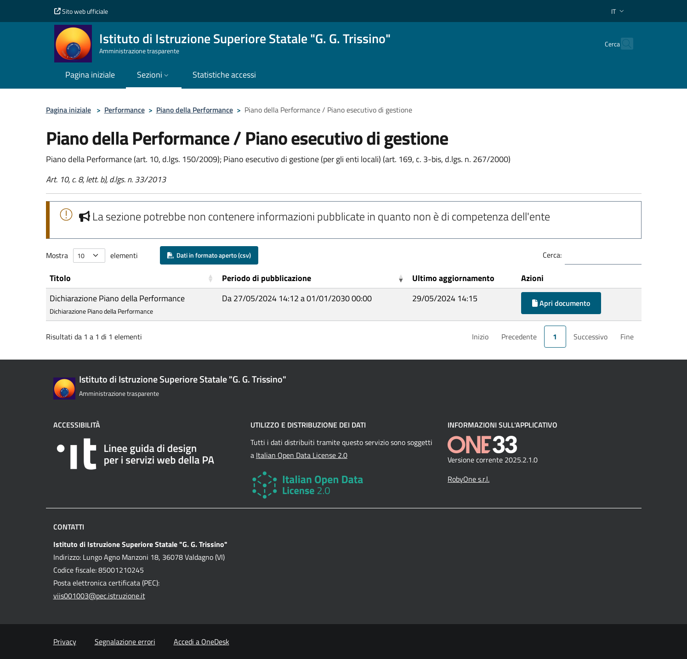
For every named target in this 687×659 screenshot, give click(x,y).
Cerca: (552, 254)
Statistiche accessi (224, 74)
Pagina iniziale (68, 109)
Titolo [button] (60, 278)
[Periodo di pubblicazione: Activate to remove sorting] (313, 278)
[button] (618, 11)
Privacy (64, 641)
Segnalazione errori (125, 641)
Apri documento (561, 303)
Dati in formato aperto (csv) (209, 255)
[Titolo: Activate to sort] (132, 278)
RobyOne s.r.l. (468, 478)
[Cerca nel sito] (622, 44)
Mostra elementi (92, 255)
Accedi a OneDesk (201, 641)
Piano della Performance (194, 109)
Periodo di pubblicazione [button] (266, 278)
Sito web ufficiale (81, 11)
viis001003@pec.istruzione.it (99, 595)
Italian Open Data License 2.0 (301, 455)
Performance (124, 109)
